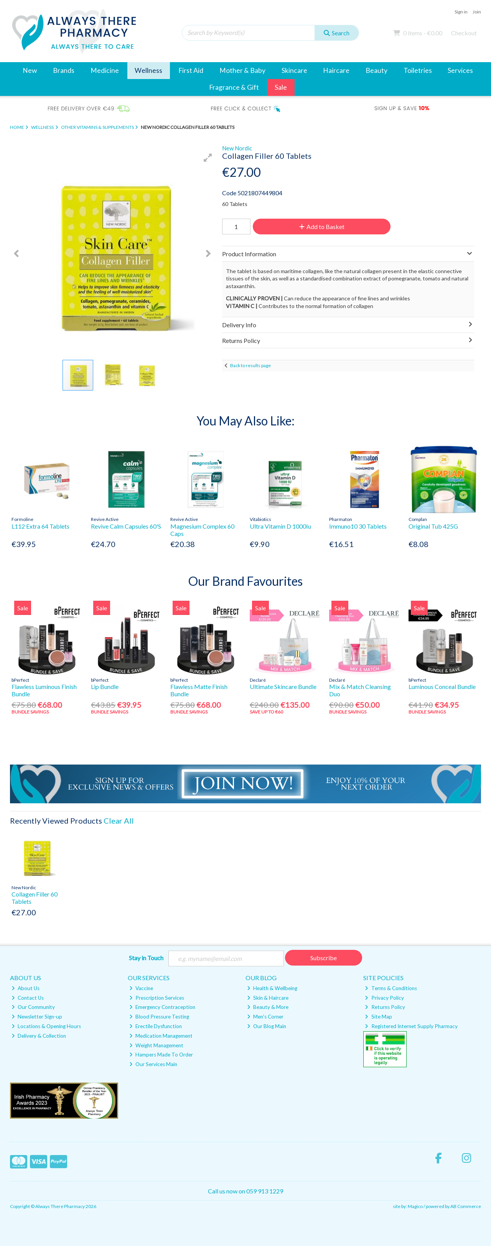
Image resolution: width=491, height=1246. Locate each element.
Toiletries (418, 70)
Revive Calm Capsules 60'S (126, 526)
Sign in (461, 12)
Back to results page (250, 365)
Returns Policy (385, 1007)
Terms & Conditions (391, 988)
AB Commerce (465, 1206)
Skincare (294, 70)
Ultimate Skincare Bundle (283, 686)
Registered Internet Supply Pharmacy (411, 1026)
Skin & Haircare (267, 998)
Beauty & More (267, 1007)
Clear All (119, 820)
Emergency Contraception (162, 1007)
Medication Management (161, 1036)
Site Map (378, 1017)
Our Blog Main (266, 1026)
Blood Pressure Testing (159, 1017)
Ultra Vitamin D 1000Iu (280, 526)
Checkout (464, 32)
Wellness (148, 70)
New (30, 70)
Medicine (105, 70)
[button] (208, 158)
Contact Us (28, 998)
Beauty (376, 70)
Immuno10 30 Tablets (358, 526)
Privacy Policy (384, 998)
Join (477, 12)
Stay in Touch (146, 957)
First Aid (190, 70)
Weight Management (156, 1045)
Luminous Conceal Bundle (442, 686)
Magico (415, 1206)
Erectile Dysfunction (155, 1026)
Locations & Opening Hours (46, 1026)
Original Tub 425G (433, 526)
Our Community (33, 1007)
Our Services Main (153, 1064)
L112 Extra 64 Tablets (40, 526)
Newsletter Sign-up (37, 1017)
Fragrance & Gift (234, 87)
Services (460, 70)
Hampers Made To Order (161, 1055)
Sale (281, 87)
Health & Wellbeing (272, 988)
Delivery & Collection (39, 1036)
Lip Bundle (105, 686)
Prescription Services (156, 998)
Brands (63, 70)
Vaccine (141, 988)
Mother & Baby (242, 70)
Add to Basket (321, 226)
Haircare (336, 70)
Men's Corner (265, 1017)
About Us (26, 988)
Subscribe (323, 957)
